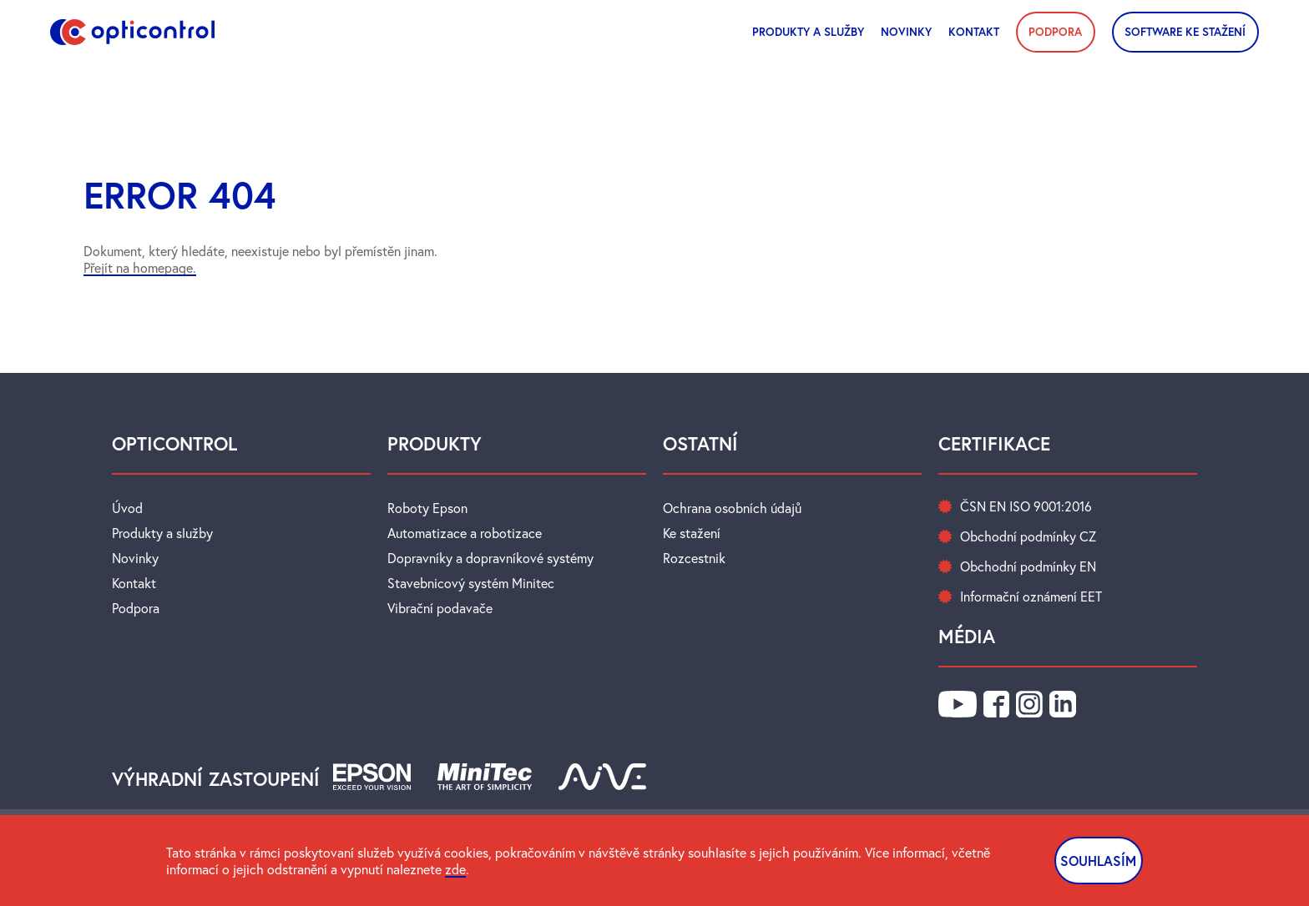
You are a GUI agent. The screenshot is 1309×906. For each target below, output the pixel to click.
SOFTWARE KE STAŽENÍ (1185, 31)
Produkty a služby (808, 31)
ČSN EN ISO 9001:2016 (1026, 506)
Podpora (135, 608)
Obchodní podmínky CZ (1028, 536)
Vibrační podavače (440, 608)
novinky (906, 31)
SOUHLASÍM (1098, 860)
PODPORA (1055, 31)
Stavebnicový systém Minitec (470, 583)
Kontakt (973, 31)
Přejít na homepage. (139, 267)
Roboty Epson (427, 508)
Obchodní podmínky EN (1028, 566)
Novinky (135, 558)
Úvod (127, 508)
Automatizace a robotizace (464, 533)
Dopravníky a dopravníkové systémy (490, 558)
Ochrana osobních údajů (732, 508)
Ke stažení (691, 533)
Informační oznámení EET (1031, 596)
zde (455, 869)
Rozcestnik (694, 558)
